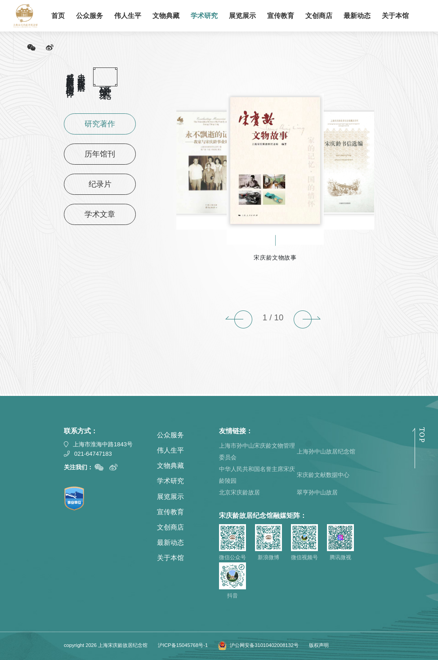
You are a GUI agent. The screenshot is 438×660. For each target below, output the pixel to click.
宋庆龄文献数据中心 (323, 474)
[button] (238, 319)
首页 (58, 15)
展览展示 (242, 15)
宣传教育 (280, 15)
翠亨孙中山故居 (317, 492)
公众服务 (89, 15)
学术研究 (204, 15)
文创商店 (318, 15)
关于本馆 (395, 15)
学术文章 (100, 214)
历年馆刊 (100, 154)
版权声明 (319, 645)
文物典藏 (165, 15)
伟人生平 (127, 15)
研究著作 (100, 124)
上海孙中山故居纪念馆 (326, 451)
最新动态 (357, 15)
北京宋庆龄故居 (239, 492)
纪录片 (100, 184)
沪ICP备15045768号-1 (183, 645)
